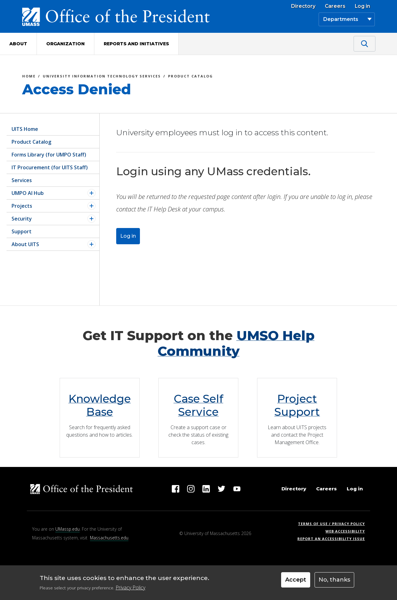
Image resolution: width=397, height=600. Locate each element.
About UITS (25, 244)
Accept (295, 579)
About (18, 44)
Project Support (297, 405)
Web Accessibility (345, 531)
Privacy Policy (130, 587)
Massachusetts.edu (109, 538)
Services (22, 180)
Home (29, 77)
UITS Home (25, 129)
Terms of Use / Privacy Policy (333, 524)
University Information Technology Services (102, 77)
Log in (362, 6)
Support (22, 231)
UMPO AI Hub (28, 193)
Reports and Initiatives (136, 44)
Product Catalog (190, 77)
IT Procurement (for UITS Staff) (50, 167)
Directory (303, 6)
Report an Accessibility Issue (333, 539)
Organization (65, 44)
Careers (335, 6)
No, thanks (334, 579)
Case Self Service (198, 405)
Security (22, 218)
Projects (22, 205)
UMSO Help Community (236, 343)
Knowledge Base (99, 405)
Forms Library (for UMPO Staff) (49, 154)
